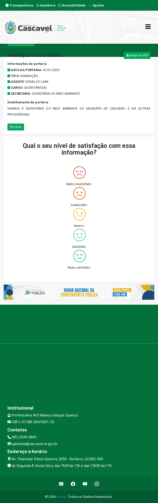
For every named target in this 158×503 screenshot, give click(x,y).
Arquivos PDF (137, 55)
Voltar (16, 127)
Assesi (61, 497)
